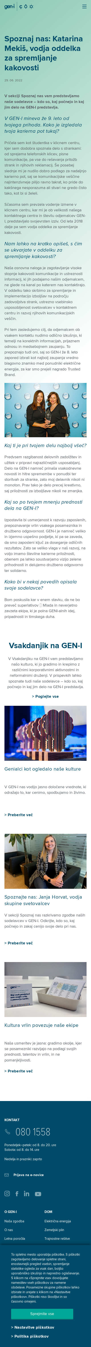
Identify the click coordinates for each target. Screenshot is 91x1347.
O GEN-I (10, 1212)
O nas (8, 1230)
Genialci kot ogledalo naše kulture (42, 769)
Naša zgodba (14, 1221)
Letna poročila (14, 1239)
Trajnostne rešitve (57, 1239)
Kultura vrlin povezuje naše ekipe (41, 1025)
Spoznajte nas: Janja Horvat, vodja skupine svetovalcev (43, 900)
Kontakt (12, 1120)
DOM (48, 1212)
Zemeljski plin (54, 1230)
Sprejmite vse (42, 1313)
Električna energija (57, 1221)
